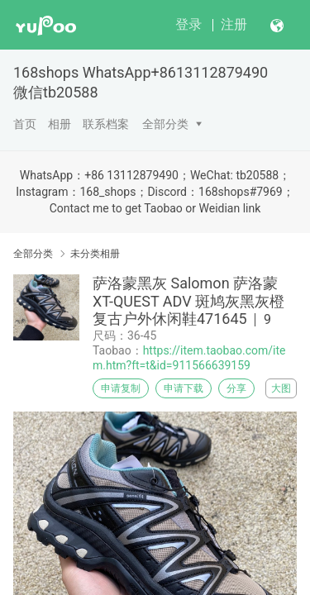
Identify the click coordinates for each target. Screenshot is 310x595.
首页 (24, 124)
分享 (236, 388)
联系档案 (106, 124)
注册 (234, 24)
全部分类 (165, 124)
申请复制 (121, 388)
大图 (281, 388)
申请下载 (183, 388)
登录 (188, 24)
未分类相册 (95, 253)
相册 (59, 124)
